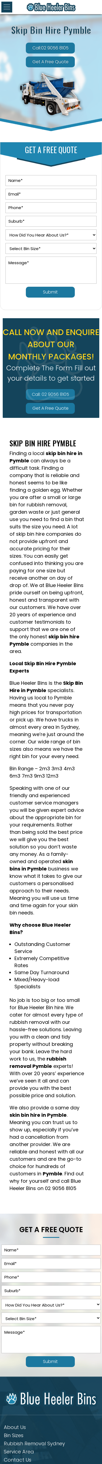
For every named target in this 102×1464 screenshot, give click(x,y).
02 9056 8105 (60, 1188)
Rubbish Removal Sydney (34, 1444)
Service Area (19, 1452)
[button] (6, 7)
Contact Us (17, 1460)
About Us (15, 1428)
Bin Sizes (13, 1436)
